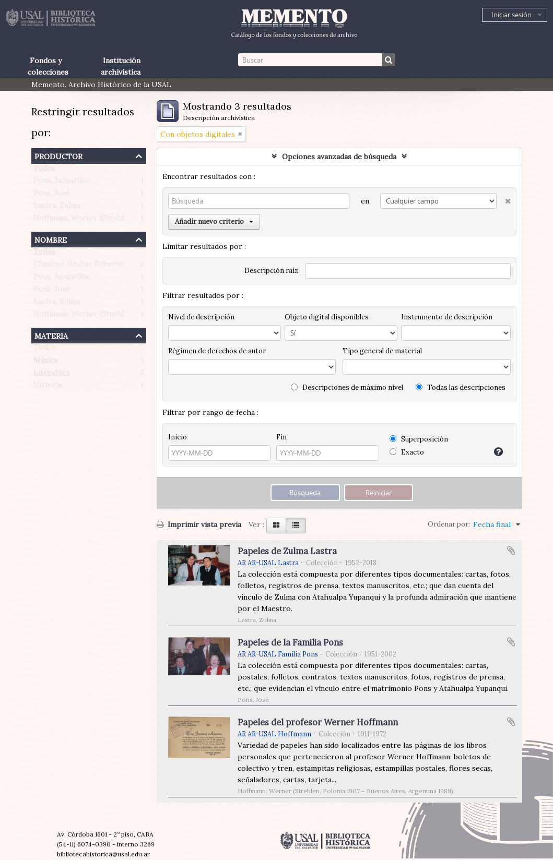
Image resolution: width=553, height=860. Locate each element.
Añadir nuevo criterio (214, 221)
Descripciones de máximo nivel (347, 387)
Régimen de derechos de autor (217, 351)
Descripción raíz (271, 270)
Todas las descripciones (460, 387)
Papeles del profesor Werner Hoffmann (318, 722)
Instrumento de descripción (446, 317)
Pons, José (51, 195)
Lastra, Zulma (56, 207)
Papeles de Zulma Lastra (287, 551)
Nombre (50, 238)
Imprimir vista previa (199, 524)
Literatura (51, 374)
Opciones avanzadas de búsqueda (339, 156)
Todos (44, 170)
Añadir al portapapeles (511, 550)
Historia (47, 387)
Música (45, 362)
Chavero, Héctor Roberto (78, 266)
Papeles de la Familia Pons (290, 642)
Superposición (419, 439)
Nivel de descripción (201, 317)
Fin (281, 437)
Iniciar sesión (511, 14)
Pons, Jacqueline (61, 182)
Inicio (177, 437)
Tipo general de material (382, 351)
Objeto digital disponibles (327, 317)
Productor (58, 155)
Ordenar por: (449, 524)
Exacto (407, 452)
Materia (51, 334)
